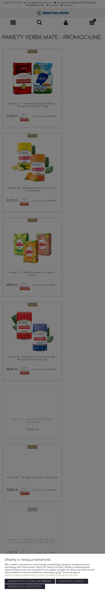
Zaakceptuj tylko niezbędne (29, 582)
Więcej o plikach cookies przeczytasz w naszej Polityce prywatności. (41, 575)
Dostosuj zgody (71, 582)
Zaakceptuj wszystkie (24, 587)
